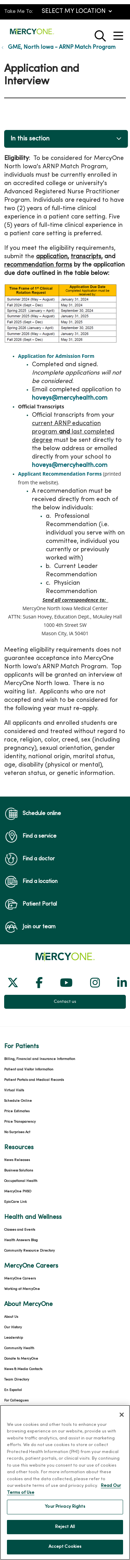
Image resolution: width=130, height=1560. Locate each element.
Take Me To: (18, 11)
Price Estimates (16, 1111)
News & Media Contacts (23, 1369)
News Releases (17, 1160)
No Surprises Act (17, 1132)
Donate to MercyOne (21, 1358)
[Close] (121, 1417)
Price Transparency (20, 1121)
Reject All (65, 1530)
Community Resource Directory (29, 1250)
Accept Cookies (65, 1550)
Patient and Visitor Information (28, 1069)
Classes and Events (19, 1229)
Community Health (19, 1348)
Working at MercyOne (22, 1289)
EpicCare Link (15, 1202)
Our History (13, 1327)
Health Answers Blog (21, 1240)
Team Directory (16, 1379)
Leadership (13, 1337)
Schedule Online (18, 1100)
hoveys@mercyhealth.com (69, 398)
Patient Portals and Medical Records (34, 1080)
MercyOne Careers (20, 1278)
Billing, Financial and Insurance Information (39, 1059)
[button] (119, 33)
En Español (13, 1390)
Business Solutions (18, 1170)
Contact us (65, 1002)
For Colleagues (16, 1400)
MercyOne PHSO (17, 1191)
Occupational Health (20, 1181)
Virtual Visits (14, 1090)
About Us (11, 1317)
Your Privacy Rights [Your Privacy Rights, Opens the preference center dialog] (65, 1510)
